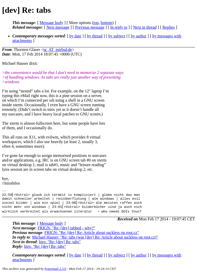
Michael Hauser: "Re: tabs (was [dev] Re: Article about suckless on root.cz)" (95, 240)
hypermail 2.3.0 (55, 272)
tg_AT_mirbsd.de (57, 49)
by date (75, 36)
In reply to (118, 27)
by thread (95, 36)
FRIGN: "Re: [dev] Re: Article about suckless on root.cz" (91, 235)
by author (138, 36)
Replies (168, 27)
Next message (57, 27)
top (95, 22)
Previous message (89, 27)
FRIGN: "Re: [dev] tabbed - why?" (66, 231)
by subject (116, 36)
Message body (51, 22)
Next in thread (145, 27)
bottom (106, 22)
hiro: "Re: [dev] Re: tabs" (60, 245)
